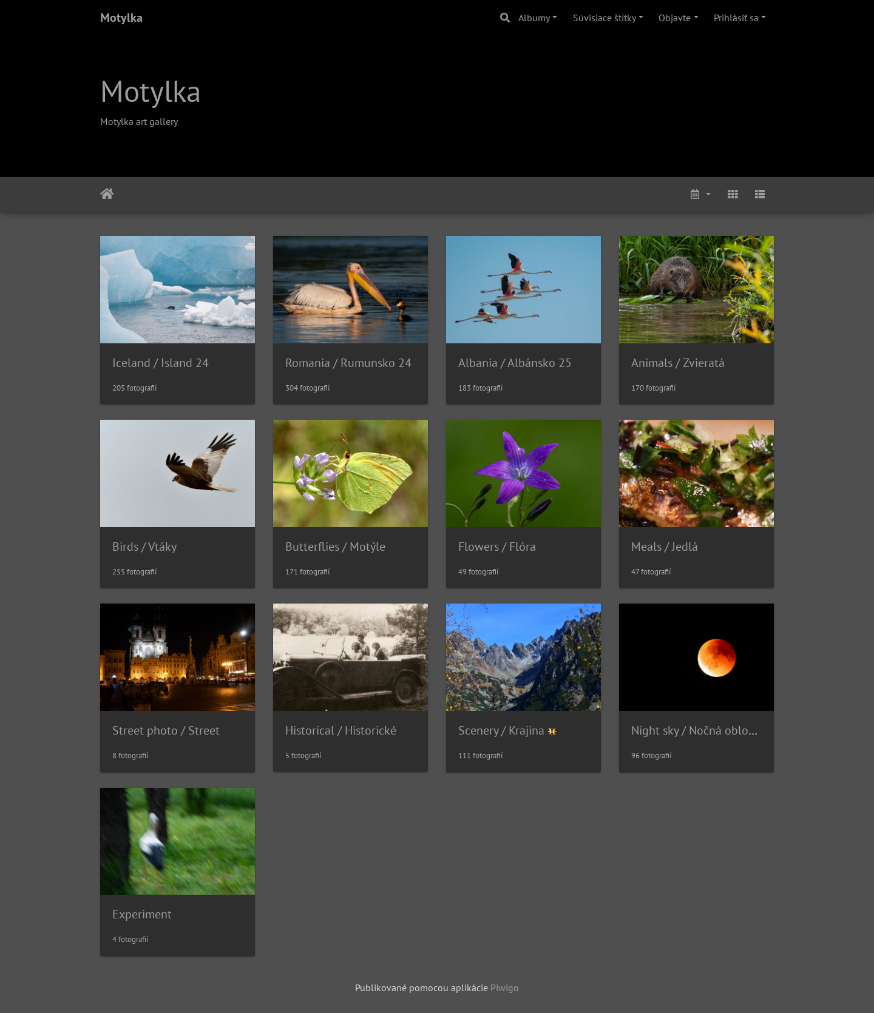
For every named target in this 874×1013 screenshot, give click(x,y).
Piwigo (504, 987)
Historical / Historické (340, 730)
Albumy (534, 18)
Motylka (121, 17)
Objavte (675, 18)
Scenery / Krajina (501, 730)
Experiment (142, 914)
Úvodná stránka (107, 194)
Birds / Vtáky (144, 546)
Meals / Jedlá (664, 546)
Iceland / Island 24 (160, 363)
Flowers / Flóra (497, 546)
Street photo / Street (166, 730)
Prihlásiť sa (736, 18)
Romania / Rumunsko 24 (348, 363)
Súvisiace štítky (604, 18)
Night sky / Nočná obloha (696, 730)
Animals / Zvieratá (678, 363)
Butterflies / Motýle (335, 546)
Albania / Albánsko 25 (515, 363)
